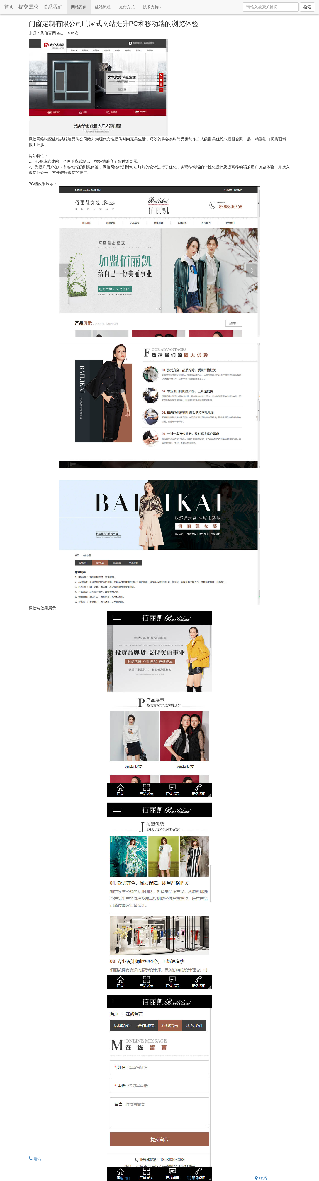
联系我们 (53, 7)
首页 (9, 7)
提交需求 (28, 7)
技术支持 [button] (152, 7)
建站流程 (103, 7)
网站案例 (81, 6)
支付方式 (127, 7)
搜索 (307, 7)
